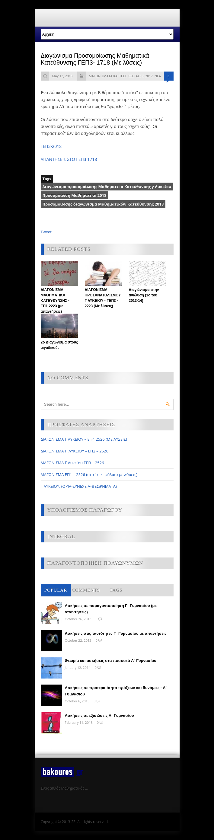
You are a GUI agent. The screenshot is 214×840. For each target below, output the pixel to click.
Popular (55, 590)
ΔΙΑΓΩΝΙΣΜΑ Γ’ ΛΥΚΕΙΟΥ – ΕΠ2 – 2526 (74, 451)
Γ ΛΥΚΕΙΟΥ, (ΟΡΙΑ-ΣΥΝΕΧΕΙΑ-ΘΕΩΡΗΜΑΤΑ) (79, 486)
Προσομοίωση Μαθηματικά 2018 (75, 195)
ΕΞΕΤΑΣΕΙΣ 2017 (140, 76)
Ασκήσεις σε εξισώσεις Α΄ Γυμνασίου (99, 715)
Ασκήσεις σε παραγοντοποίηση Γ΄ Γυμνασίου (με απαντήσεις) (111, 608)
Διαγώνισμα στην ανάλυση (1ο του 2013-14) (144, 295)
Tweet (46, 232)
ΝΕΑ (158, 76)
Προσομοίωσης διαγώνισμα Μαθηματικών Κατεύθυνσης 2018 (103, 204)
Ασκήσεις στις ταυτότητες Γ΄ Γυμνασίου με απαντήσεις (116, 633)
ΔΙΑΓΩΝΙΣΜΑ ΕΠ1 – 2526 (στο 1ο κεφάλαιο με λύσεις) (89, 474)
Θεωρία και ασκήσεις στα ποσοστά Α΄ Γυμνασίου (110, 660)
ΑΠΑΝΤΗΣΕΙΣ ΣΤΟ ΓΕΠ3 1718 (69, 159)
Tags (116, 590)
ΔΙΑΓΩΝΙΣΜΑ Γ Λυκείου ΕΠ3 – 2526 (72, 462)
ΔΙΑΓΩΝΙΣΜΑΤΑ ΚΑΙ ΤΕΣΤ (107, 76)
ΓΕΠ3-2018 (51, 146)
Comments (86, 590)
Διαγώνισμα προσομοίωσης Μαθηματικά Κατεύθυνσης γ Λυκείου (107, 186)
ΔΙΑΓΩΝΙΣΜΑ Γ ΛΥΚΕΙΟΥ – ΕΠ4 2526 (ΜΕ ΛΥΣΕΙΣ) (84, 439)
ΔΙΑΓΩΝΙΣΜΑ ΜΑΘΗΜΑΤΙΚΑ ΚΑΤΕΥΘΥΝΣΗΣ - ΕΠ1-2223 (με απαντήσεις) (55, 301)
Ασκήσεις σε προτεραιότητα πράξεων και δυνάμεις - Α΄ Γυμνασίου (116, 690)
